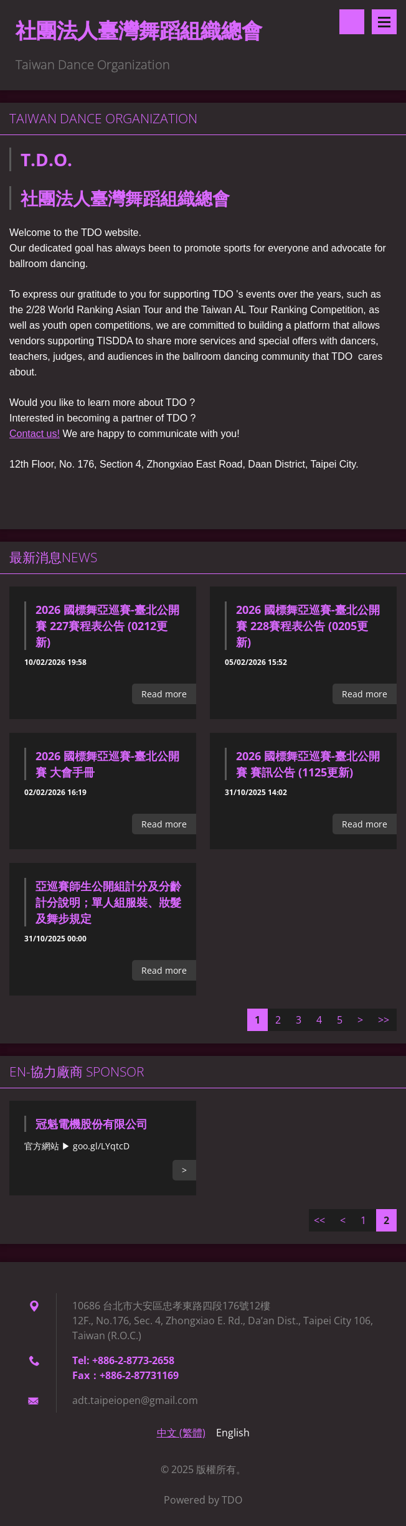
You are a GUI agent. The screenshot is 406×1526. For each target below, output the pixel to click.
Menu (384, 21)
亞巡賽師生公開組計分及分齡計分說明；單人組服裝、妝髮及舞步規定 (108, 902)
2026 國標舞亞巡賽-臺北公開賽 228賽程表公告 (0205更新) (308, 625)
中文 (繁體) (181, 1432)
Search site (351, 21)
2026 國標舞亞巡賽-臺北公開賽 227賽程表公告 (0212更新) (107, 625)
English (233, 1432)
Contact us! (34, 433)
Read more (164, 694)
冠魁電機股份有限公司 (91, 1123)
